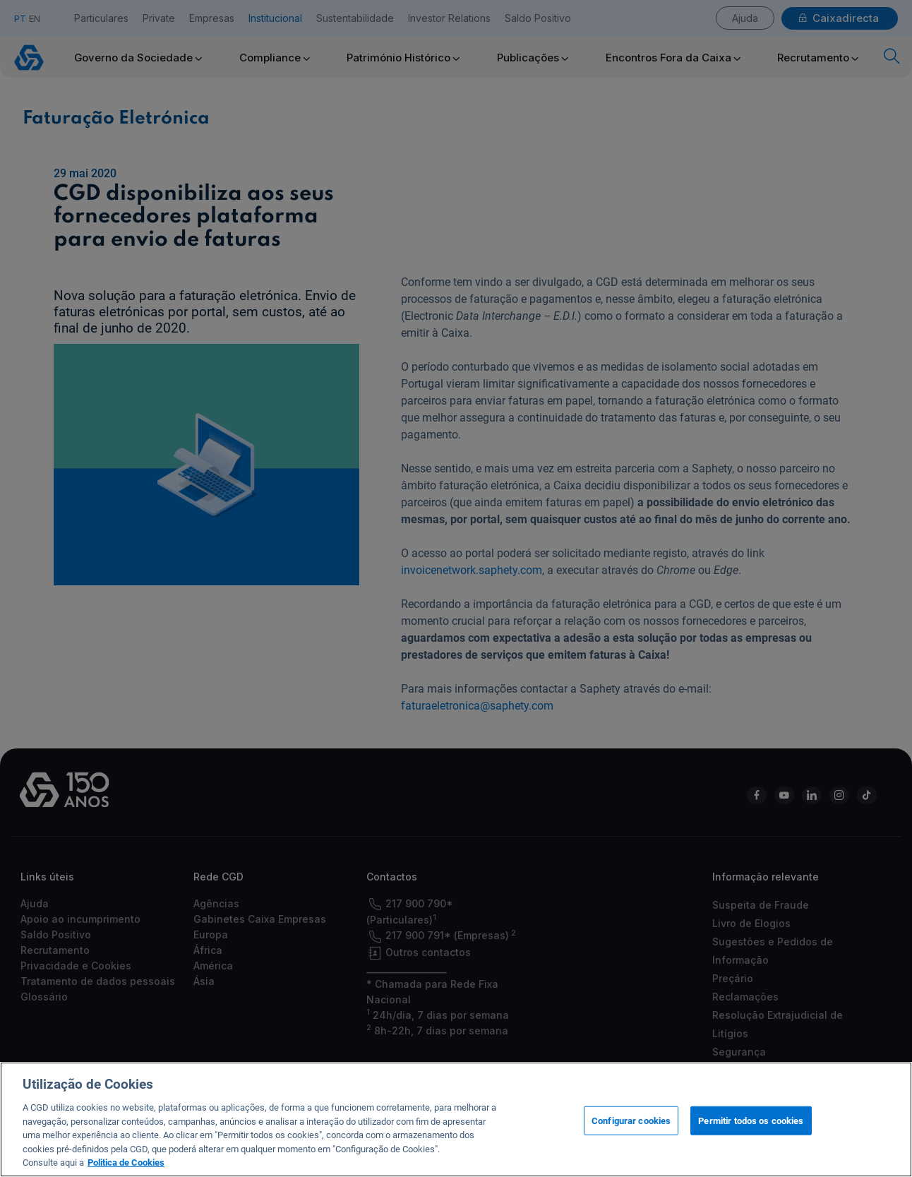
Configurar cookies (631, 1120)
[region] (456, 1119)
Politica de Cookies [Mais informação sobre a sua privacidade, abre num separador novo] (126, 1162)
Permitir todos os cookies (750, 1120)
